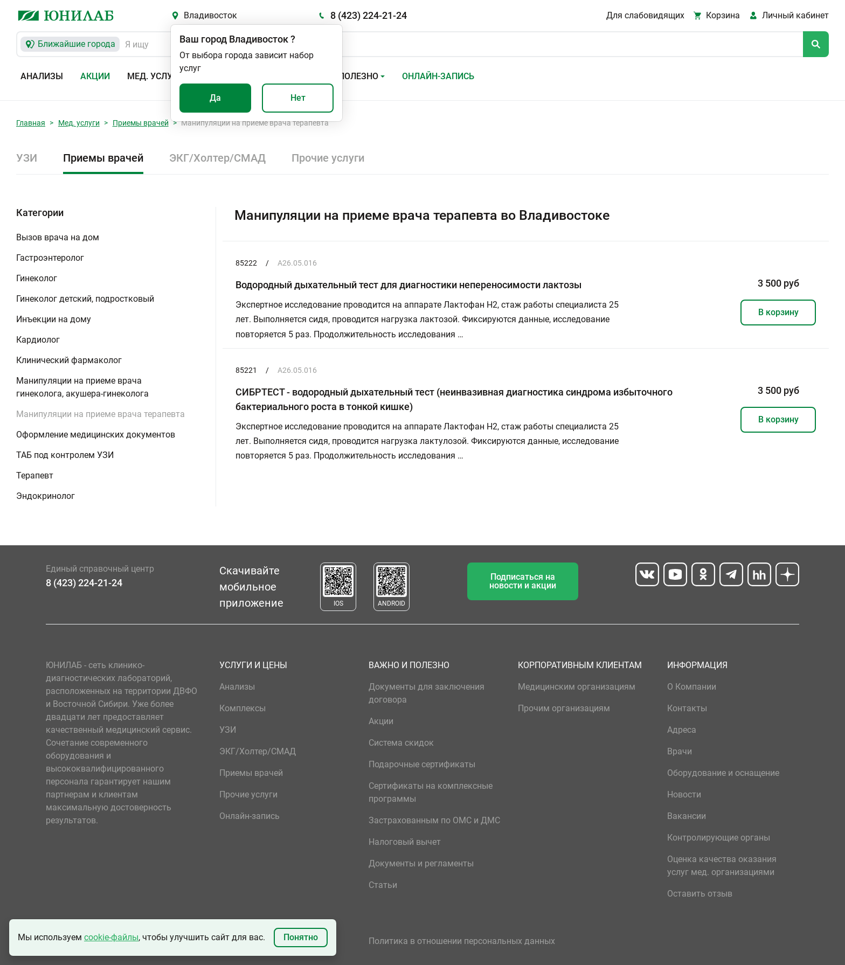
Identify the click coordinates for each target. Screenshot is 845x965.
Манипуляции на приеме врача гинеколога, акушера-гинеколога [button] (82, 387)
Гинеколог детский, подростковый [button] (85, 299)
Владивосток (210, 15)
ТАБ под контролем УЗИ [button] (65, 455)
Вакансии (686, 816)
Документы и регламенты (421, 863)
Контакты (687, 708)
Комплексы (242, 708)
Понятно (300, 937)
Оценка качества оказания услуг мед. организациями (722, 865)
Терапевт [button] (34, 475)
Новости (684, 794)
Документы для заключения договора (426, 693)
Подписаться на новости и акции (522, 581)
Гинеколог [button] (36, 278)
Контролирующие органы (718, 837)
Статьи (383, 885)
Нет (298, 98)
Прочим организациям (564, 708)
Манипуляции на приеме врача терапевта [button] (100, 414)
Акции (95, 76)
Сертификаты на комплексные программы (431, 792)
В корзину (778, 312)
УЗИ (26, 157)
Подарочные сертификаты (422, 764)
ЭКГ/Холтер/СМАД (217, 157)
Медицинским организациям (576, 687)
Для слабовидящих (645, 15)
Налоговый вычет (405, 842)
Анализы (41, 76)
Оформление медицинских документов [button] (95, 434)
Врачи (679, 751)
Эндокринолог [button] (45, 496)
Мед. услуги (155, 76)
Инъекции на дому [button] (53, 319)
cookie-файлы (111, 937)
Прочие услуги (328, 157)
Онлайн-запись (438, 76)
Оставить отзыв (699, 893)
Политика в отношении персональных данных (462, 941)
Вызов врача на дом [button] (57, 237)
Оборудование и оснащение (723, 773)
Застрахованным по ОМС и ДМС (434, 820)
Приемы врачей (141, 123)
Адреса (681, 730)
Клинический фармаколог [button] (69, 360)
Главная (30, 123)
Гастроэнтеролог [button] (50, 258)
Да (215, 98)
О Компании (691, 687)
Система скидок (401, 743)
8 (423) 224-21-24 (368, 15)
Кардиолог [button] (38, 340)
